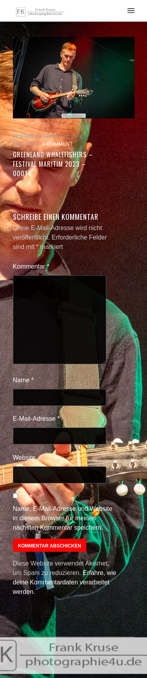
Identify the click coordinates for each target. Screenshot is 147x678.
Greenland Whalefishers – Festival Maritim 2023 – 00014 (53, 164)
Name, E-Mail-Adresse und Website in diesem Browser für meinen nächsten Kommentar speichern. (63, 518)
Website (24, 457)
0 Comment (57, 144)
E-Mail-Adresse (36, 418)
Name (23, 380)
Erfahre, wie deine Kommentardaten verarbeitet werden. (64, 582)
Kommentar (31, 266)
